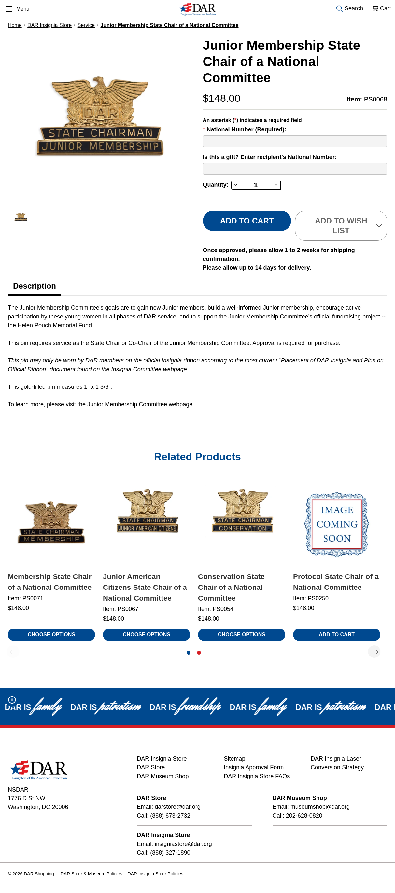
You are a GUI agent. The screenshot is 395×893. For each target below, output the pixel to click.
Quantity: (216, 185)
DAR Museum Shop (163, 776)
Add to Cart (337, 634)
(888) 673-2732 (170, 815)
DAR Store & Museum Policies (91, 873)
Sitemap (234, 758)
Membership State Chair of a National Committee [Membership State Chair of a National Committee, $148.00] (50, 582)
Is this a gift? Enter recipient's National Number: (270, 157)
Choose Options (51, 634)
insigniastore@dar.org (183, 844)
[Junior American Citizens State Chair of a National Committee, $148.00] (146, 523)
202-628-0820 (304, 815)
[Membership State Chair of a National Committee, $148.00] (51, 523)
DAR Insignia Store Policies (155, 873)
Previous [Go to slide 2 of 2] (13, 651)
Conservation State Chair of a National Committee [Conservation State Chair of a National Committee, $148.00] (231, 587)
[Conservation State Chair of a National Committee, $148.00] (241, 523)
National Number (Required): (245, 129)
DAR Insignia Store (162, 758)
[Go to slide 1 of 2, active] (188, 653)
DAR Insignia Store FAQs (257, 776)
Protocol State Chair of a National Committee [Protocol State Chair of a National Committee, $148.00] (336, 582)
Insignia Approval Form (254, 767)
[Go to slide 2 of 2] (199, 653)
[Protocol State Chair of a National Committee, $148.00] (336, 523)
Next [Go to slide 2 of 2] (374, 651)
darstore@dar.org (177, 807)
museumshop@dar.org (320, 807)
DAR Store (151, 767)
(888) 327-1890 (170, 852)
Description (34, 285)
